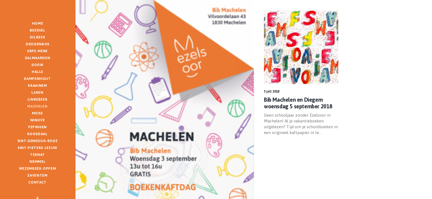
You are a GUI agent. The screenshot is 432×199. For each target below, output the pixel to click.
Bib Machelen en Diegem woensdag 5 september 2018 (298, 102)
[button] (301, 47)
